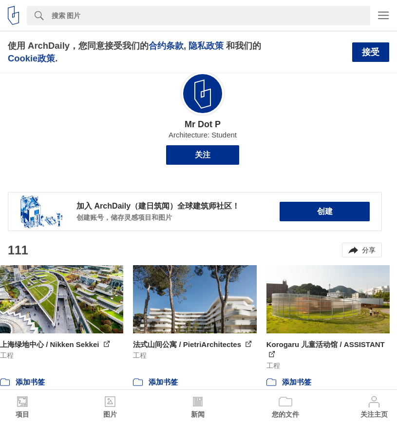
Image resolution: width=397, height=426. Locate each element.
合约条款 (166, 45)
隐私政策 (206, 45)
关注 (202, 155)
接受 (370, 52)
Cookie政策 (31, 58)
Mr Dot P (203, 124)
